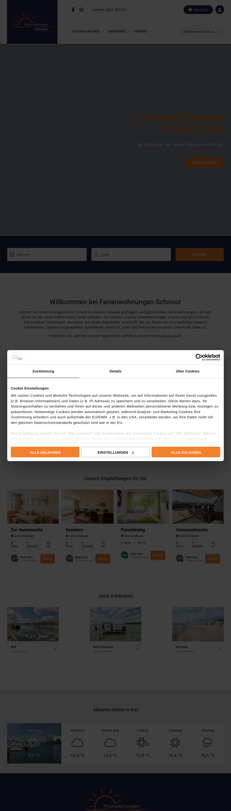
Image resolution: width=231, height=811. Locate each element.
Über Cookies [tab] (187, 371)
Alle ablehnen (45, 452)
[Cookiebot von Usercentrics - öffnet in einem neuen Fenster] (199, 357)
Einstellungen (115, 452)
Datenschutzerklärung (149, 439)
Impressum (196, 439)
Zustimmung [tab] (43, 371)
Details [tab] (115, 371)
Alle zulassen (186, 452)
